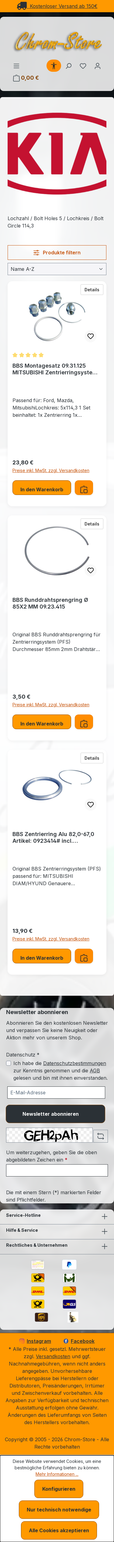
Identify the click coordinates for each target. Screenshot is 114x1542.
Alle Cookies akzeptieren (59, 1530)
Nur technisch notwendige (59, 1510)
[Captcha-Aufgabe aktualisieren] (100, 1136)
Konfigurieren (58, 1489)
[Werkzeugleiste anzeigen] (54, 66)
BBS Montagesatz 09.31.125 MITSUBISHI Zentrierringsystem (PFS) (54, 369)
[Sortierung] (57, 269)
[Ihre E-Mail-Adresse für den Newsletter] (56, 1092)
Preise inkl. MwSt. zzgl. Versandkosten (50, 470)
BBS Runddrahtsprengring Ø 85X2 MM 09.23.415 (50, 603)
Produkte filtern (57, 252)
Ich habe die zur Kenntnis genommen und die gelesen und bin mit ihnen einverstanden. (60, 1070)
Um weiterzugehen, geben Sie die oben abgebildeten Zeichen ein (51, 1156)
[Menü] (16, 66)
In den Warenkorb (41, 489)
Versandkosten (53, 1356)
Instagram (35, 1341)
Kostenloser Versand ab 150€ (57, 6)
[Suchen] (68, 66)
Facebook (79, 1341)
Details (94, 289)
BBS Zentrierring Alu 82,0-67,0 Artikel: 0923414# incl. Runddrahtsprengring (53, 837)
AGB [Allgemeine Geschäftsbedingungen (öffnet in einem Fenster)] (95, 1070)
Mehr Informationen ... (57, 1474)
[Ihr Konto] (97, 66)
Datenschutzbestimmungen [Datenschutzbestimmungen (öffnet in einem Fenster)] (74, 1063)
